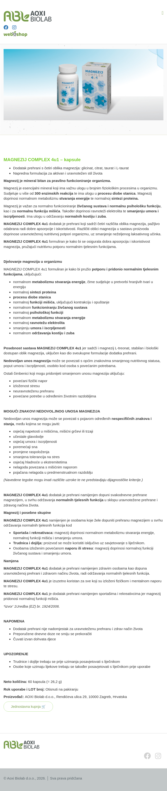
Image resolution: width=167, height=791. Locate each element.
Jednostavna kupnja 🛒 (28, 707)
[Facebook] (6, 27)
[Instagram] (14, 27)
